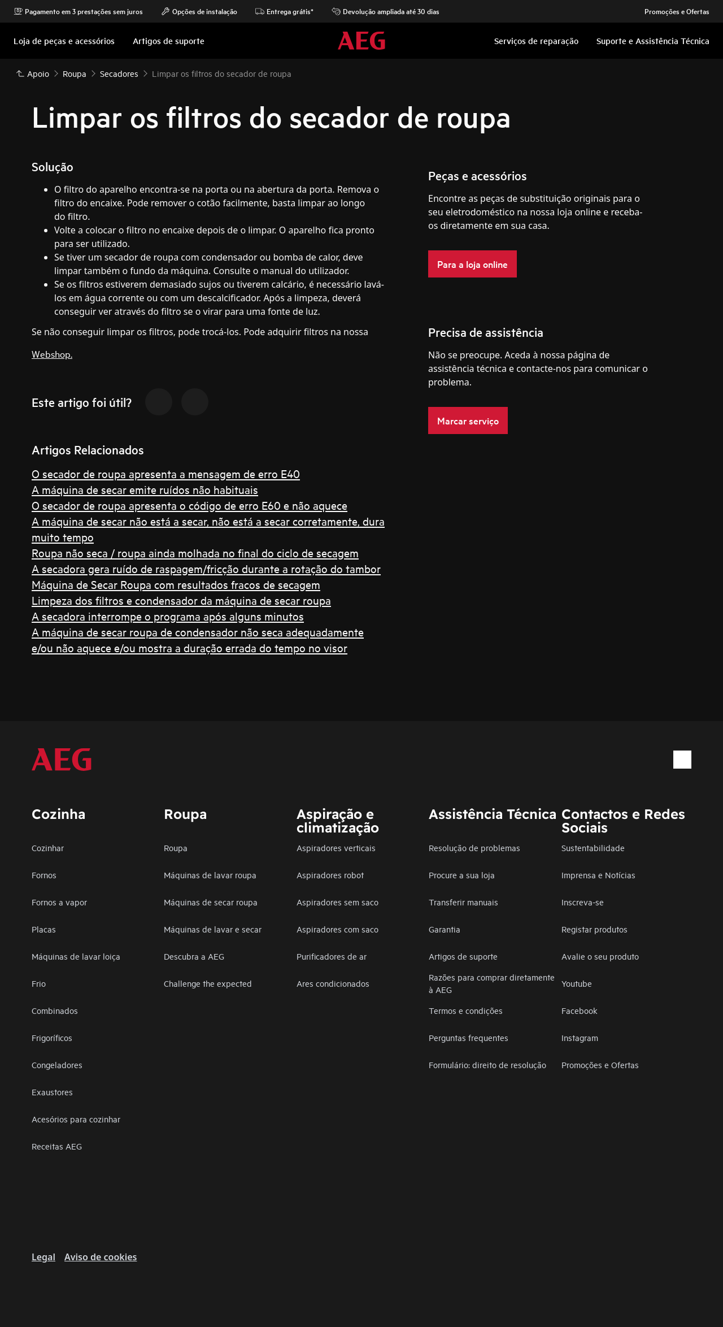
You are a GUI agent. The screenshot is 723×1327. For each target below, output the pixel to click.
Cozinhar (48, 847)
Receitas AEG (57, 1145)
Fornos (44, 874)
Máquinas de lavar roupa (210, 874)
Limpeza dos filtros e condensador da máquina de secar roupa (181, 600)
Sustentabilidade (593, 847)
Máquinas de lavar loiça (76, 956)
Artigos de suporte (463, 956)
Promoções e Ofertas (671, 11)
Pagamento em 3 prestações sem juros (78, 11)
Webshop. (52, 353)
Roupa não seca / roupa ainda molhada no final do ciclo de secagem (195, 552)
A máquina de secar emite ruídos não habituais (145, 489)
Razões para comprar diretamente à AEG (492, 983)
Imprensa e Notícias (598, 874)
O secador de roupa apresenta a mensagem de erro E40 (166, 473)
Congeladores (57, 1064)
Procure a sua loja (462, 874)
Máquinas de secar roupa (211, 901)
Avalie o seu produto (600, 956)
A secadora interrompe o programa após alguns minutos (168, 616)
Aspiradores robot (330, 874)
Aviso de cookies (100, 1257)
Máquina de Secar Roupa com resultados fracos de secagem (176, 584)
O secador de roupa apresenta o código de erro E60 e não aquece (189, 505)
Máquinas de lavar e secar (213, 928)
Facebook (579, 1010)
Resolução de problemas (474, 847)
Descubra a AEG (194, 956)
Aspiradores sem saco (337, 901)
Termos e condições (466, 1010)
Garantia (444, 928)
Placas (44, 928)
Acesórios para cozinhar (76, 1118)
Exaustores (52, 1091)
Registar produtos (594, 928)
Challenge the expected (208, 983)
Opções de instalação (199, 11)
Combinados (55, 1010)
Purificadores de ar (332, 956)
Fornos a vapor (59, 901)
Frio (39, 983)
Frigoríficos (52, 1037)
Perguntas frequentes (468, 1037)
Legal (43, 1257)
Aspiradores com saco (337, 928)
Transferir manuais (463, 901)
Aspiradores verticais (336, 847)
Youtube (576, 983)
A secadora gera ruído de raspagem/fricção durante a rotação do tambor (206, 568)
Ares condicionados (333, 983)
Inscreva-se (582, 901)
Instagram (579, 1037)
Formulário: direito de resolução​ (487, 1064)
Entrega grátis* (284, 11)
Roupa (176, 847)
